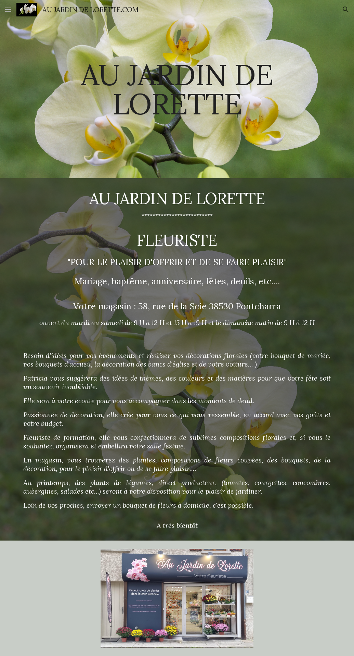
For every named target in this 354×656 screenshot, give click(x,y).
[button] (8, 9)
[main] (177, 89)
